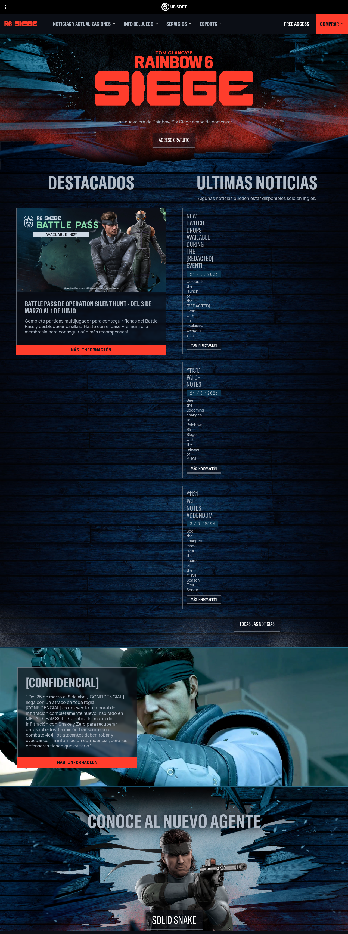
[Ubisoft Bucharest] (129, 846)
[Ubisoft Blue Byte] (129, 839)
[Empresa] (45, 836)
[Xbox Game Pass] (191, 827)
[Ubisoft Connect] (45, 827)
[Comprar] (332, 23)
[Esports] (211, 24)
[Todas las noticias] (257, 418)
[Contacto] (45, 870)
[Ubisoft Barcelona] (129, 833)
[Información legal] (45, 886)
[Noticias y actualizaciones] (84, 23)
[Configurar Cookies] (28, 892)
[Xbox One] (191, 839)
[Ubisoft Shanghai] (129, 877)
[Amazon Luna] (191, 864)
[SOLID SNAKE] (174, 714)
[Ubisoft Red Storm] (129, 858)
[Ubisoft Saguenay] (129, 871)
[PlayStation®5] (191, 846)
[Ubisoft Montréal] (129, 827)
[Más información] (91, 350)
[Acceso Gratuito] (174, 140)
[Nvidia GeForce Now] (254, 827)
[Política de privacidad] (45, 876)
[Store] (45, 819)
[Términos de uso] (45, 881)
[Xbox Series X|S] (191, 833)
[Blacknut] (254, 833)
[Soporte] (45, 852)
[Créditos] (129, 889)
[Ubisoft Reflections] (129, 864)
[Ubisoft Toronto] (129, 883)
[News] (45, 844)
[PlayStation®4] (191, 852)
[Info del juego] (141, 23)
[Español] (300, 797)
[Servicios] (179, 23)
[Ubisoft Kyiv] (129, 852)
